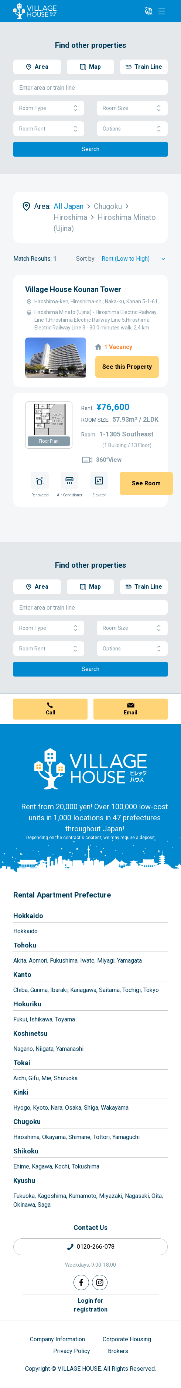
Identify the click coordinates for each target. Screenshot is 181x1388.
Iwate (87, 960)
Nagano (23, 1048)
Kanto (22, 974)
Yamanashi (69, 1048)
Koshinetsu (30, 1033)
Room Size (132, 108)
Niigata (44, 1048)
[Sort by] (135, 258)
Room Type (48, 108)
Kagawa (42, 1166)
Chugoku (27, 1121)
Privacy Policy (71, 1351)
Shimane (79, 1137)
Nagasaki (137, 1195)
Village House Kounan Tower (73, 289)
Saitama (109, 989)
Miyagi (106, 960)
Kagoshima (51, 1195)
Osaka (73, 1107)
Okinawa (24, 1204)
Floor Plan (49, 441)
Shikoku (25, 1151)
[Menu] (162, 11)
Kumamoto (82, 1195)
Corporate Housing (127, 1339)
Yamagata (129, 960)
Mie (46, 1078)
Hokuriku (27, 1004)
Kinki (20, 1092)
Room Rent (48, 129)
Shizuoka (66, 1078)
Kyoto (40, 1107)
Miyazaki (110, 1195)
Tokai (21, 1063)
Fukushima (64, 960)
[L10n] (148, 11)
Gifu (33, 1078)
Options (132, 129)
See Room (146, 483)
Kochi (62, 1166)
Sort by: (86, 258)
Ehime (21, 1166)
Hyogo (21, 1107)
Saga (44, 1204)
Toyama (65, 1019)
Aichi (19, 1078)
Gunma (39, 989)
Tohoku (24, 945)
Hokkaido (28, 916)
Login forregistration (90, 1305)
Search (90, 149)
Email (130, 713)
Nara (56, 1107)
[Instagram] (99, 1282)
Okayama (54, 1137)
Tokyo (151, 989)
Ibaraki (59, 989)
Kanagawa (83, 989)
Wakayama (115, 1107)
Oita (156, 1195)
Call (50, 713)
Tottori (101, 1137)
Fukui (20, 1019)
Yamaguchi (126, 1137)
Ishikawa (41, 1019)
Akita (19, 960)
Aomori (38, 960)
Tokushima (85, 1166)
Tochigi (131, 989)
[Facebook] (81, 1282)
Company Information (57, 1339)
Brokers (118, 1351)
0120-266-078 (96, 1246)
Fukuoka (24, 1195)
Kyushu (24, 1180)
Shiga (91, 1107)
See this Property (127, 366)
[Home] (90, 768)
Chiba (20, 989)
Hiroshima (26, 1137)
